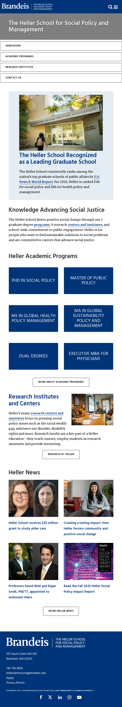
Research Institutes (19, 67)
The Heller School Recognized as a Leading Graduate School (58, 159)
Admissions (13, 46)
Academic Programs (19, 57)
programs (42, 225)
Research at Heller (61, 454)
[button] (118, 7)
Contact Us (13, 78)
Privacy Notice (15, 682)
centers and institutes (85, 225)
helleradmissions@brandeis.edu (26, 673)
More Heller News (61, 611)
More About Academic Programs (61, 382)
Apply (10, 678)
